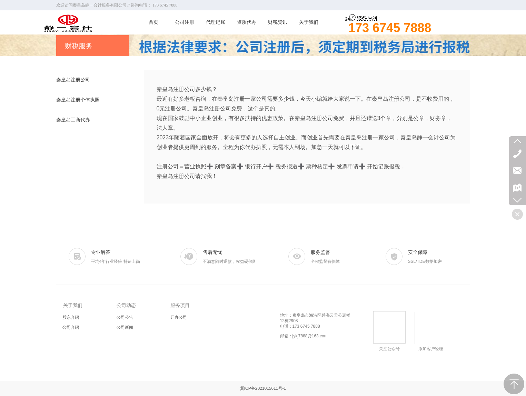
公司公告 (125, 317)
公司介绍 (70, 327)
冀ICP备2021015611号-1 (263, 388)
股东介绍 (70, 317)
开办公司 (178, 317)
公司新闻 (125, 327)
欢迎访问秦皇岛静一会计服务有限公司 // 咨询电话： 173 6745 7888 (117, 5)
